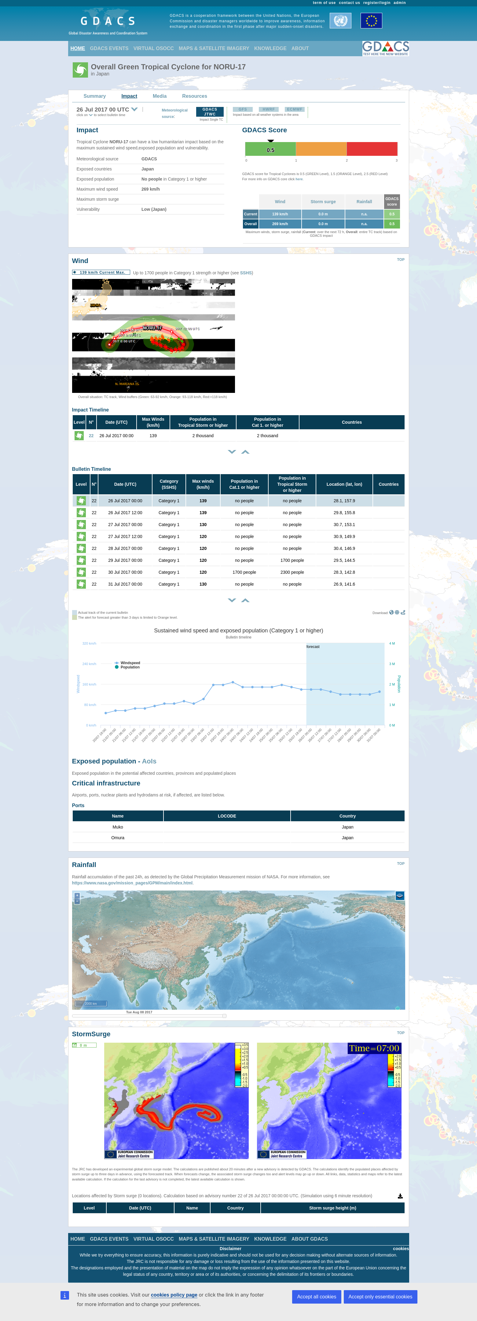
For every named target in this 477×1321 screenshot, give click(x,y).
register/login (377, 3)
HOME (78, 48)
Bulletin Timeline (91, 469)
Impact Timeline (90, 409)
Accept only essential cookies (381, 1296)
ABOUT (300, 48)
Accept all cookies (316, 1296)
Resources (194, 96)
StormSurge (91, 1034)
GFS (243, 109)
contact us (349, 3)
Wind (280, 201)
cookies (401, 1248)
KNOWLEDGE (270, 48)
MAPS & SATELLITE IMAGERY (214, 48)
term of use (324, 3)
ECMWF (295, 109)
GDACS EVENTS (109, 48)
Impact (129, 96)
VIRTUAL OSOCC (154, 48)
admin (400, 3)
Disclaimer (230, 1248)
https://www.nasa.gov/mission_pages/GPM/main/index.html (132, 882)
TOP (401, 260)
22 (91, 435)
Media (160, 96)
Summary (95, 96)
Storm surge (323, 201)
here (299, 179)
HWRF (269, 109)
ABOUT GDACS (310, 1239)
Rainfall (364, 201)
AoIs (149, 761)
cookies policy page (174, 1294)
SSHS (246, 272)
